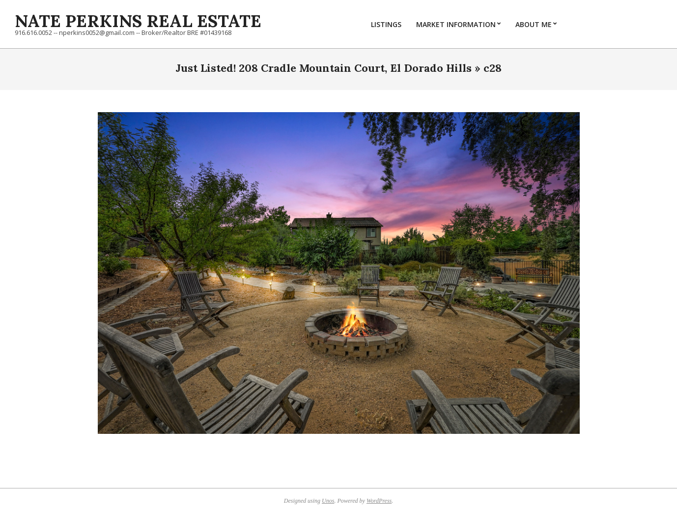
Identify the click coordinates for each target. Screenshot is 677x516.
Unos (328, 500)
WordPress (379, 500)
